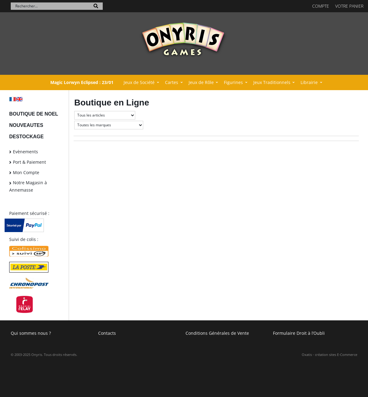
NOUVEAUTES (26, 125)
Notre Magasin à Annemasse (28, 186)
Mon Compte (26, 172)
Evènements (25, 152)
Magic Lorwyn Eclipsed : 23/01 (81, 82)
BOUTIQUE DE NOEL (33, 113)
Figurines (233, 82)
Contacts (107, 333)
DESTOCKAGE (26, 136)
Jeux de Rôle (201, 82)
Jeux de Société (139, 82)
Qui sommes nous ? (31, 333)
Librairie (309, 82)
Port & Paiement (29, 162)
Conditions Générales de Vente (217, 333)
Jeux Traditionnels (271, 82)
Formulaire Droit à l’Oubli (299, 333)
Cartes (171, 82)
